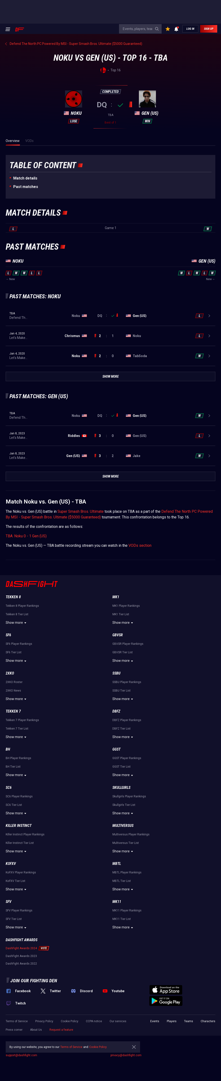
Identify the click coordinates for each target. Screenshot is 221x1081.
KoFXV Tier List (15, 881)
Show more (17, 622)
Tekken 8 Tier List (17, 614)
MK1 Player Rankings (126, 605)
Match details (25, 178)
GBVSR (117, 635)
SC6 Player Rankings (19, 796)
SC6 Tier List (14, 805)
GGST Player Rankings (126, 758)
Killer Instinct (18, 825)
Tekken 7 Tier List (17, 728)
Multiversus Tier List (125, 843)
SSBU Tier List (121, 690)
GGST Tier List (121, 766)
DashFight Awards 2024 (21, 948)
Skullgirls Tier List (123, 805)
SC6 (9, 787)
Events (154, 1021)
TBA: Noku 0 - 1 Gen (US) (26, 536)
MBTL (116, 863)
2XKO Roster (14, 682)
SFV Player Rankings (19, 910)
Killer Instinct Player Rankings (25, 834)
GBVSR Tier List (122, 652)
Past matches (25, 186)
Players (172, 1021)
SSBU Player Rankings (126, 682)
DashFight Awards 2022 (21, 963)
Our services (118, 1021)
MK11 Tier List (121, 919)
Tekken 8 (13, 597)
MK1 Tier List (120, 614)
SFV (8, 901)
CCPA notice (94, 1021)
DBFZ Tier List (121, 728)
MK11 (116, 901)
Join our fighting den (33, 980)
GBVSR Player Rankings (127, 643)
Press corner (14, 1029)
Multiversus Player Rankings (131, 834)
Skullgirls (121, 787)
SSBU (116, 673)
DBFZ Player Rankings (126, 720)
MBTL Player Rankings (126, 872)
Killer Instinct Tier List (20, 843)
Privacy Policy (44, 1021)
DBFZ (116, 711)
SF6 (8, 635)
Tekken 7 (13, 711)
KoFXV (11, 863)
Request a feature (61, 1029)
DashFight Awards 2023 (21, 956)
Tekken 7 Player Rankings (22, 720)
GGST (116, 749)
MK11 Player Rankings (126, 910)
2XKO (10, 673)
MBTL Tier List (121, 881)
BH (8, 749)
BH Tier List (13, 766)
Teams (188, 1021)
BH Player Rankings (18, 758)
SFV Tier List (14, 919)
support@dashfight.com (21, 1055)
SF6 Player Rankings (19, 643)
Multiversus (122, 825)
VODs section (139, 545)
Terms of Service (17, 1021)
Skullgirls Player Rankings (129, 796)
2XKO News (13, 690)
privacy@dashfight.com (125, 1055)
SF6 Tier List (14, 652)
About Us (36, 1029)
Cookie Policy (69, 1021)
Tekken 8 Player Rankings (22, 605)
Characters (208, 1021)
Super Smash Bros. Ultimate (80, 511)
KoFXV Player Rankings (21, 872)
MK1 (115, 597)
